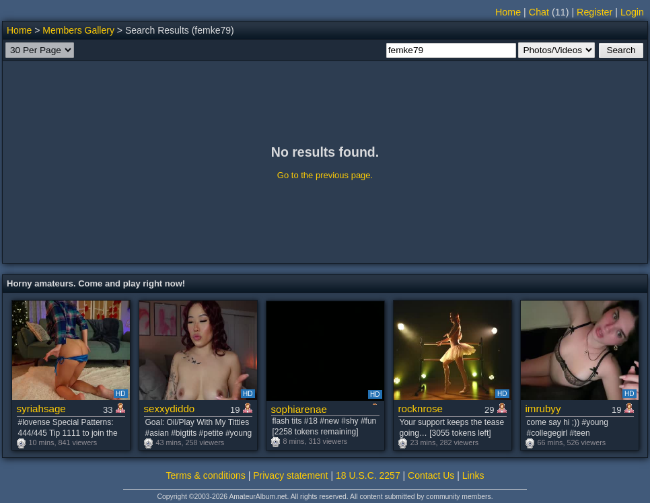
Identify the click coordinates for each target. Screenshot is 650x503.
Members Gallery (78, 30)
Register (594, 12)
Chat (539, 12)
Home (508, 12)
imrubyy (543, 408)
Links (473, 475)
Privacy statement (290, 475)
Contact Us (431, 475)
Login (632, 12)
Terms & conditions (206, 475)
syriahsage (41, 408)
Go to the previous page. (325, 175)
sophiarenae (299, 409)
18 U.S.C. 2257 (368, 475)
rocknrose (420, 408)
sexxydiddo (169, 408)
